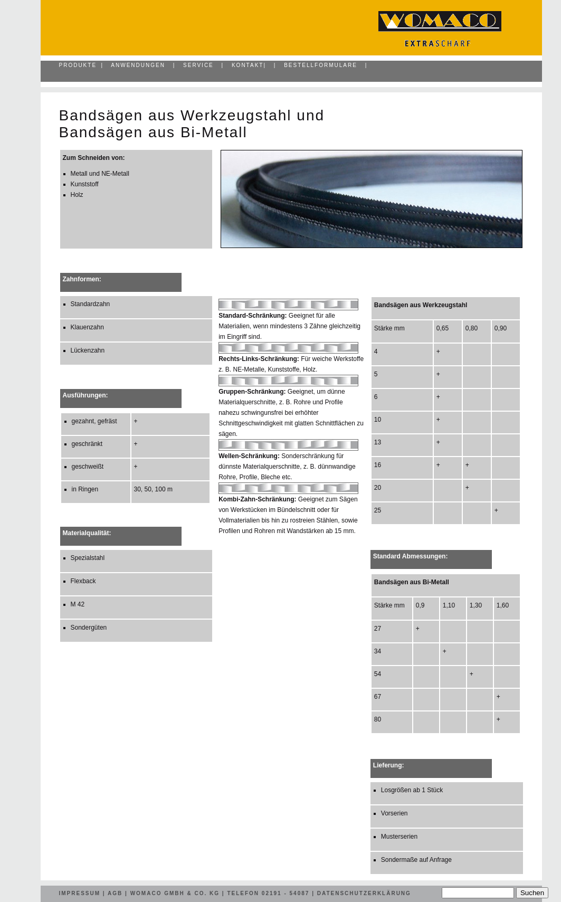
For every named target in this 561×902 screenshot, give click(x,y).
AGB (115, 893)
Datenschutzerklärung (364, 893)
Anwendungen (138, 65)
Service (198, 65)
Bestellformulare (320, 65)
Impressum (80, 893)
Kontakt (247, 65)
